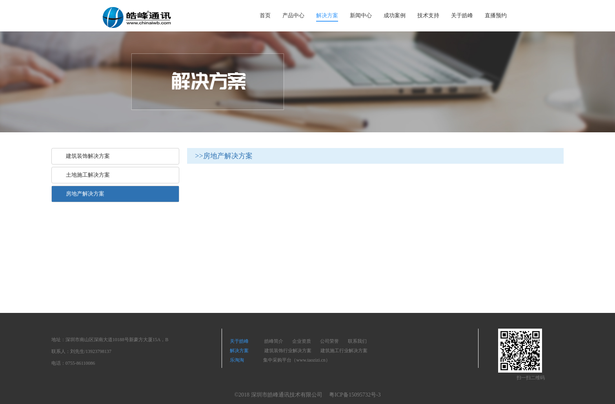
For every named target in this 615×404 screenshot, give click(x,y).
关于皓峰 (462, 15)
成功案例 (395, 15)
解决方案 (327, 15)
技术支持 (428, 15)
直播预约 (496, 15)
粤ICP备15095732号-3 (354, 395)
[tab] (115, 156)
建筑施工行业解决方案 (344, 350)
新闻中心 (361, 15)
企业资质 (301, 341)
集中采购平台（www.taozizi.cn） (296, 360)
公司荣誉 (329, 341)
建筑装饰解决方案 (85, 156)
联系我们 (357, 341)
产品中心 (293, 15)
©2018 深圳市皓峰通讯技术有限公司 (278, 395)
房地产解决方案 (82, 194)
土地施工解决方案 (85, 175)
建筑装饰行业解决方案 (287, 350)
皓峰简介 (273, 341)
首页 (265, 15)
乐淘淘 (238, 360)
